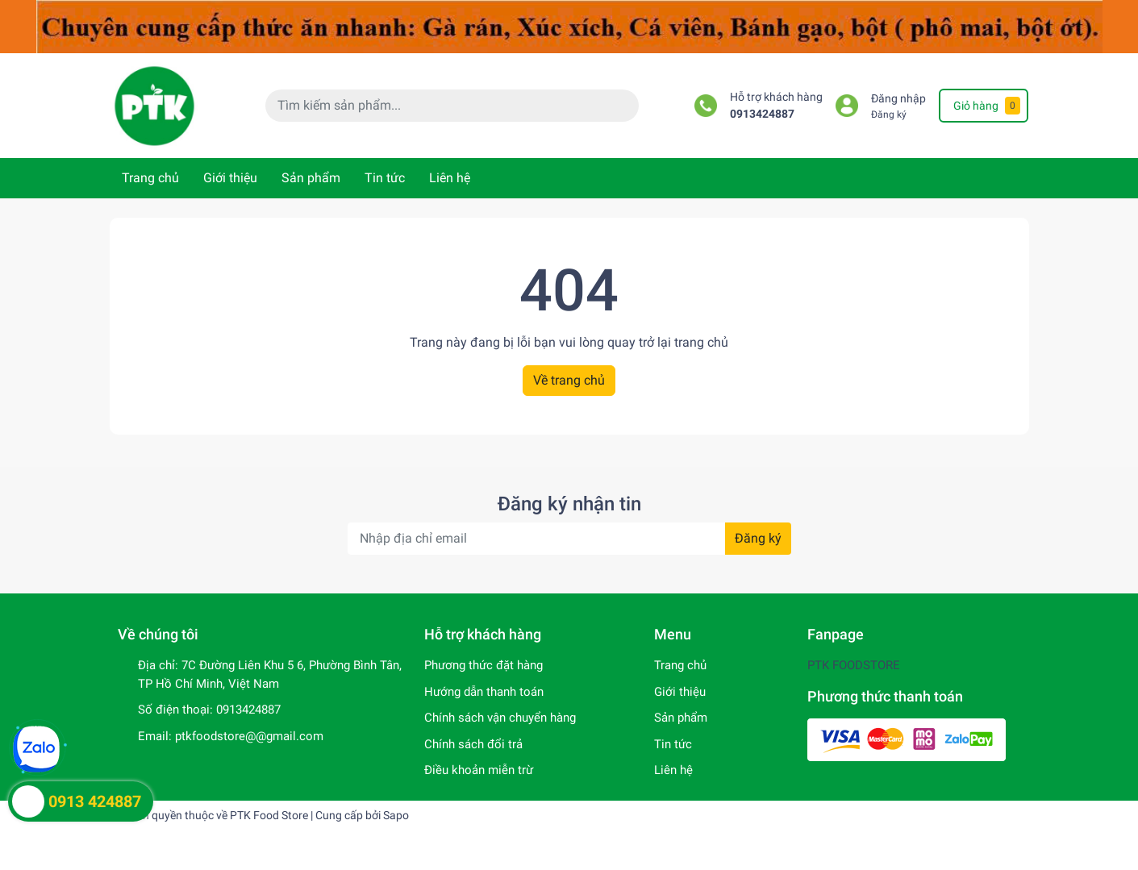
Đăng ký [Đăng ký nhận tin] (758, 538)
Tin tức (385, 177)
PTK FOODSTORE (853, 665)
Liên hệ (449, 177)
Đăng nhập (898, 99)
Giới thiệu (230, 177)
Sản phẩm (310, 177)
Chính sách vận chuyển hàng (500, 717)
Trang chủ (150, 177)
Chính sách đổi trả (473, 744)
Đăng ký (889, 114)
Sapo (396, 815)
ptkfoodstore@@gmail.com (249, 736)
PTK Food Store (269, 815)
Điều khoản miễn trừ (478, 770)
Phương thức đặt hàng (483, 665)
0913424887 (762, 114)
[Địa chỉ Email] (569, 538)
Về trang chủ (569, 380)
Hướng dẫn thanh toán (484, 692)
